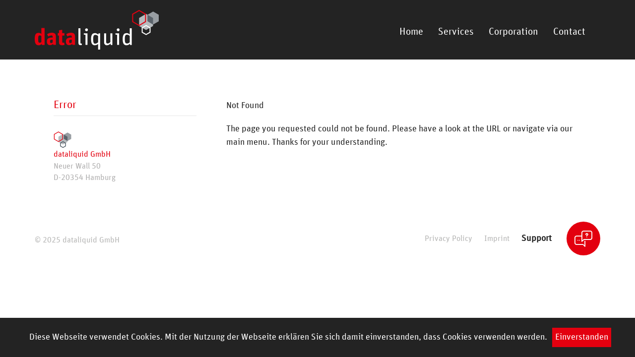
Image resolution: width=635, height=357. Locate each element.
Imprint (496, 238)
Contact (569, 32)
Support (536, 238)
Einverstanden (581, 337)
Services (456, 32)
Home (411, 32)
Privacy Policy (448, 238)
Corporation (513, 32)
